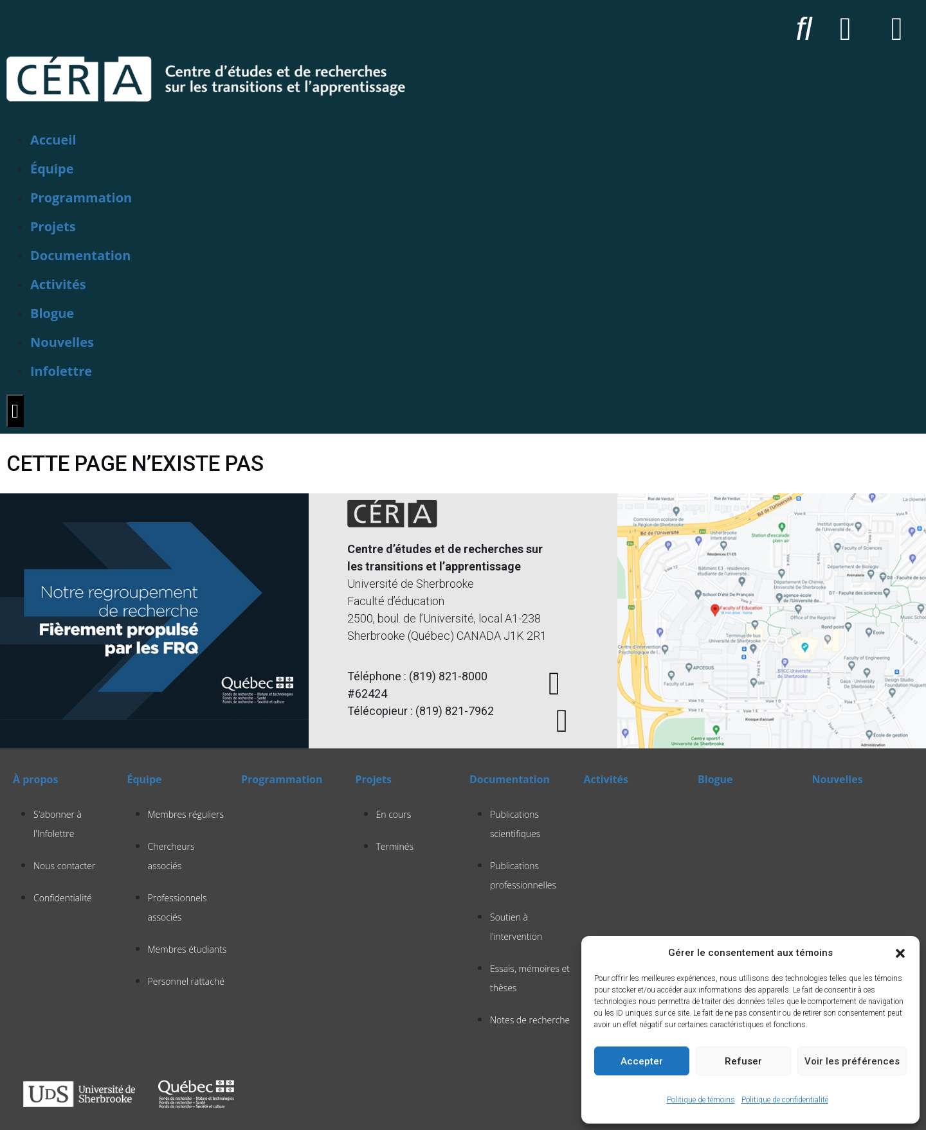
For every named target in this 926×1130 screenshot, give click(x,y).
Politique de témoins (701, 1099)
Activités (58, 284)
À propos (35, 779)
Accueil (53, 139)
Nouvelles (62, 342)
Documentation (80, 255)
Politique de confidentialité (784, 1099)
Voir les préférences (852, 1061)
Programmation (81, 197)
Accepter (642, 1061)
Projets (53, 226)
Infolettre (61, 371)
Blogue (52, 313)
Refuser (743, 1061)
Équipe (52, 168)
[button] (900, 952)
